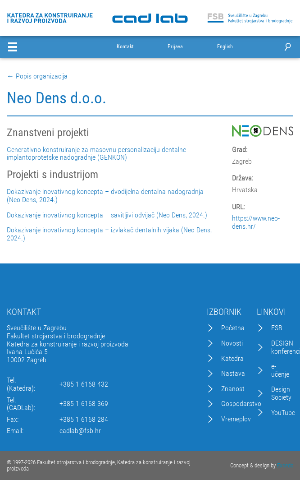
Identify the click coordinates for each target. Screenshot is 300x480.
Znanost (233, 389)
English (225, 47)
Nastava (233, 373)
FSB (276, 328)
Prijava (175, 47)
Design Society (281, 393)
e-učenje (280, 370)
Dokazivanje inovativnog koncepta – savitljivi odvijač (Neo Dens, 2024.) (107, 215)
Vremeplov (236, 419)
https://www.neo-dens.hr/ (256, 222)
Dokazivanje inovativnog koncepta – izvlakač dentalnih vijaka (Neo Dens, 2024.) (109, 234)
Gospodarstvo (241, 404)
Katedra (232, 359)
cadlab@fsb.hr (80, 431)
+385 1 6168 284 (83, 419)
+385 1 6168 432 (83, 384)
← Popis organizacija (37, 76)
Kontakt (125, 47)
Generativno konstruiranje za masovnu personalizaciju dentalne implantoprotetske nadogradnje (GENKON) (96, 154)
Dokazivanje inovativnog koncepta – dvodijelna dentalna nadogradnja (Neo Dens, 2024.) (105, 195)
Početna (233, 328)
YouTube (283, 413)
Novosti (232, 343)
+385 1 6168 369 (83, 404)
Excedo (285, 465)
